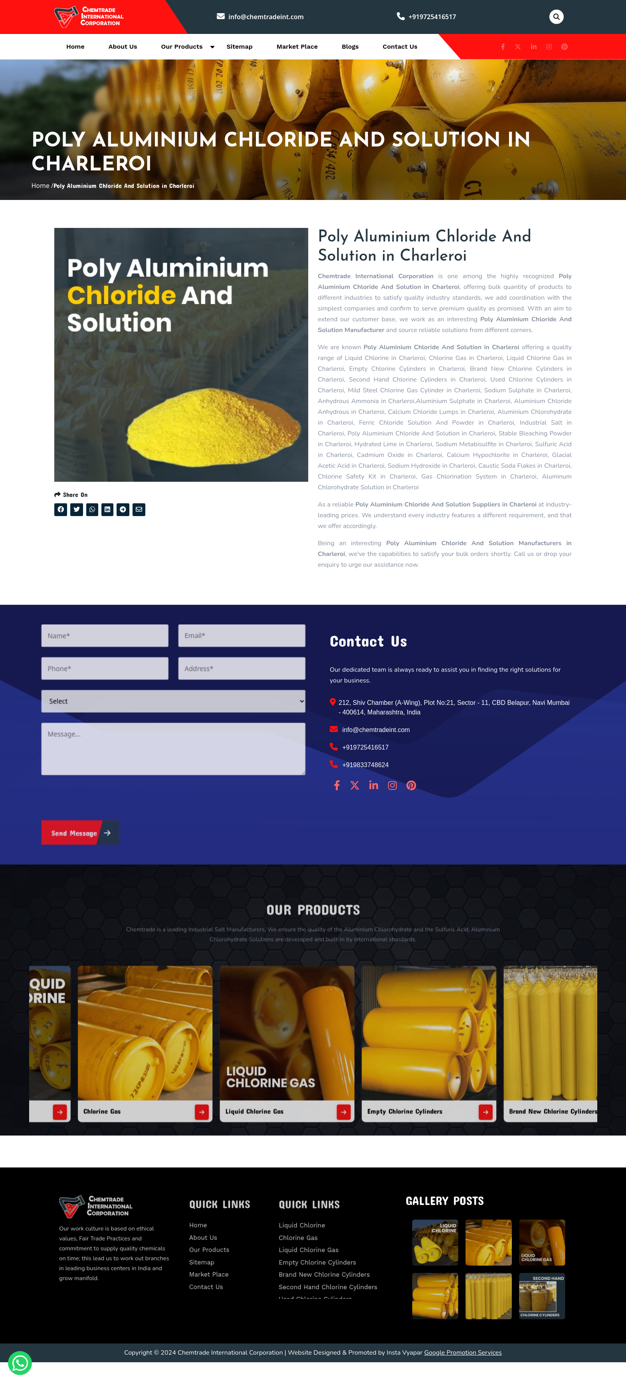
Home (75, 48)
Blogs (350, 48)
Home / (42, 197)
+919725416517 (428, 18)
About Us (123, 48)
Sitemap (239, 48)
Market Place (297, 48)
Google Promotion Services (463, 1373)
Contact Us (400, 48)
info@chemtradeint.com (264, 18)
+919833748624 (359, 785)
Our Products (182, 48)
